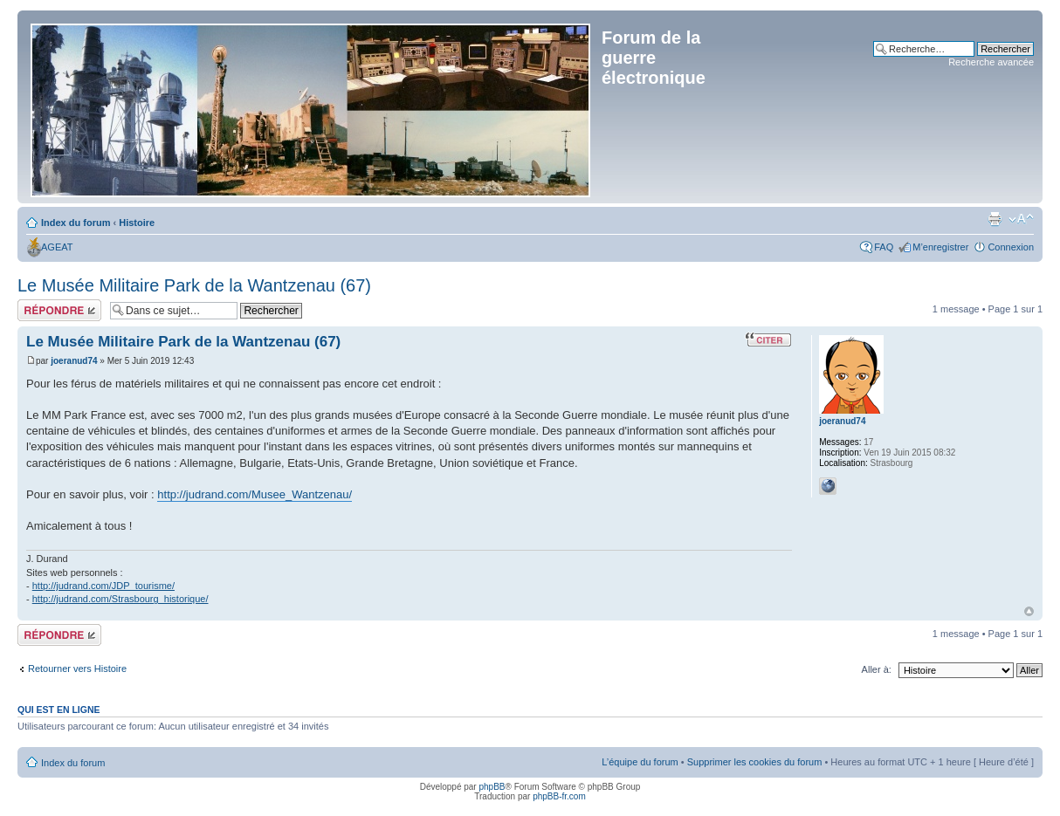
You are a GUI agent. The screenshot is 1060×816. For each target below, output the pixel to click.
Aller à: (876, 669)
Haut (1029, 611)
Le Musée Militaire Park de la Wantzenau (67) (194, 285)
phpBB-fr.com (559, 796)
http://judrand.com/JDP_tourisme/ (103, 585)
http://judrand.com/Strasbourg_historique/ (120, 598)
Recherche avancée (991, 62)
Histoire (137, 222)
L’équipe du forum (640, 762)
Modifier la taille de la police (1021, 219)
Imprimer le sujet (994, 219)
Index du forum (75, 222)
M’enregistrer (940, 247)
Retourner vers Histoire (77, 668)
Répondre (59, 310)
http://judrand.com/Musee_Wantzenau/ (254, 494)
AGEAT (56, 247)
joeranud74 (74, 361)
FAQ (883, 247)
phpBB (491, 787)
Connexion (1011, 247)
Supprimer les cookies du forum (755, 762)
